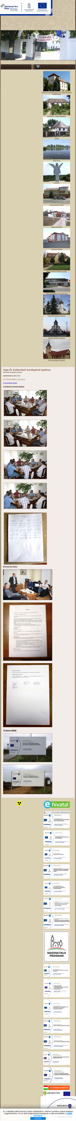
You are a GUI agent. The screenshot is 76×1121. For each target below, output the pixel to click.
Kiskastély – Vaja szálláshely (56, 564)
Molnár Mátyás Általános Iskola (57, 719)
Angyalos (57, 630)
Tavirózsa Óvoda (56, 697)
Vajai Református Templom (56, 763)
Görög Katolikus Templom (56, 808)
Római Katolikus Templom (56, 786)
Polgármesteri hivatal (57, 653)
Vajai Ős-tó (56, 608)
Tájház (56, 586)
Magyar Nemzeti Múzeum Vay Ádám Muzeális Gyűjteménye (57, 541)
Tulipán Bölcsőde (56, 675)
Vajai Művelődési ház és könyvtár (56, 741)
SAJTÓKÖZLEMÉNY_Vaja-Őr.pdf (14, 827)
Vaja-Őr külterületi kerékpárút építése (27, 817)
